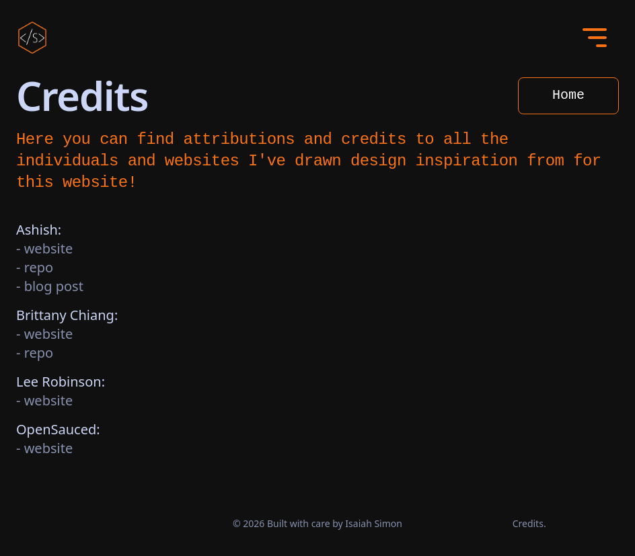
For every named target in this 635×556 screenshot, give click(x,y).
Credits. (529, 523)
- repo (34, 267)
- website (44, 248)
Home (568, 95)
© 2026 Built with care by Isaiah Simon (317, 523)
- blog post (49, 286)
